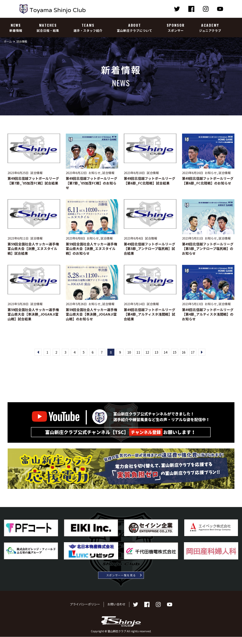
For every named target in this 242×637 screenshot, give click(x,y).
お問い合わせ (116, 604)
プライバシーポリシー (85, 604)
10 (129, 352)
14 (166, 352)
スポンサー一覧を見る (121, 575)
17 (194, 352)
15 (176, 352)
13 (157, 352)
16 (185, 352)
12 (148, 352)
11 (138, 352)
